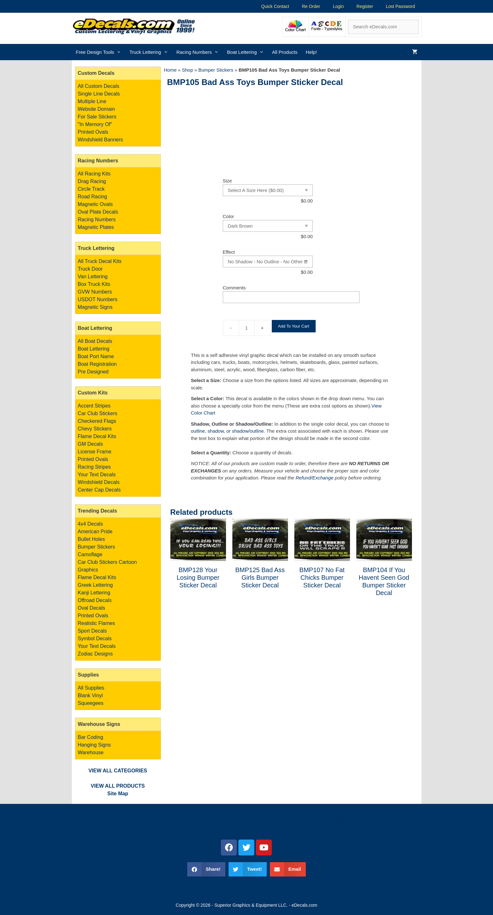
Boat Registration (97, 364)
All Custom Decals (99, 86)
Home (170, 70)
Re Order (311, 6)
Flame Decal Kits (97, 436)
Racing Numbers (97, 219)
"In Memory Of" (95, 124)
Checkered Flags (97, 421)
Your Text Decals (97, 474)
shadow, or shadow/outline (236, 431)
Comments (234, 287)
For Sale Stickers (97, 116)
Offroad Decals (95, 600)
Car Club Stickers (97, 413)
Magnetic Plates (96, 227)
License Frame (95, 451)
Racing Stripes (94, 467)
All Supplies (91, 688)
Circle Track (91, 189)
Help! (311, 52)
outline (198, 431)
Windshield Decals (99, 482)
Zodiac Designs (95, 653)
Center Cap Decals (99, 490)
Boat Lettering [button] (247, 52)
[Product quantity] (247, 328)
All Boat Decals (95, 341)
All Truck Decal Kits (100, 261)
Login (338, 6)
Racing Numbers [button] (199, 52)
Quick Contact (275, 6)
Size (227, 180)
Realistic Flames (96, 623)
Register (365, 6)
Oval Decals (91, 608)
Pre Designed (93, 371)
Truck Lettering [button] (150, 52)
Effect (229, 252)
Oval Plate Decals (98, 212)
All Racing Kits (94, 173)
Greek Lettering (95, 585)
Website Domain (96, 109)
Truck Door (90, 269)
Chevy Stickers (95, 428)
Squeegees (91, 703)
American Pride (95, 531)
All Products (285, 52)
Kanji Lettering (94, 592)
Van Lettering (93, 276)
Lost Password (400, 6)
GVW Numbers (95, 291)
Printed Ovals (93, 132)
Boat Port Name (96, 356)
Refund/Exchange (314, 477)
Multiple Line (92, 101)
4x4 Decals (90, 524)
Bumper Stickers (215, 70)
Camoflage (90, 554)
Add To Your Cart (293, 326)
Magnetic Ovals (95, 204)
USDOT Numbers (98, 299)
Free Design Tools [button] (101, 52)
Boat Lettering (94, 348)
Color (228, 216)
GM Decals (90, 444)
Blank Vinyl (90, 695)
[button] (206, 869)
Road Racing (92, 196)
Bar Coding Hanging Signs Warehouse (94, 744)
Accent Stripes (94, 405)
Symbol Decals (95, 638)
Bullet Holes (91, 539)
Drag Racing (92, 181)
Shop (187, 70)
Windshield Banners (100, 139)
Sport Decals (92, 631)
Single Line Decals (99, 93)
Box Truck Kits (94, 284)
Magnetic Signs (95, 307)
